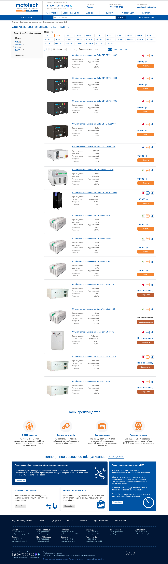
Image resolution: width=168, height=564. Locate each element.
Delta (17, 42)
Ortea (17, 47)
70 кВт (58, 40)
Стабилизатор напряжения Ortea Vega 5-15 (90, 238)
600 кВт (48, 43)
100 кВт (79, 40)
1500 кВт (90, 43)
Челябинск (65, 530)
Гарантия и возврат (106, 521)
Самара (64, 537)
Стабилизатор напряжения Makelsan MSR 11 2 (91, 284)
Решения (109, 13)
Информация (128, 13)
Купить (146, 65)
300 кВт (130, 40)
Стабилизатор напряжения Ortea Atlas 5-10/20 (91, 169)
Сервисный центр (71, 13)
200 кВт (110, 40)
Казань (14, 537)
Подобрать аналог (145, 322)
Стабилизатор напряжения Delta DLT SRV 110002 (93, 55)
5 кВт (68, 36)
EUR (120, 49)
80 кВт (68, 40)
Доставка (87, 521)
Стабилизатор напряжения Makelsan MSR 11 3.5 (92, 356)
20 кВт (99, 36)
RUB (110, 49)
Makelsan (19, 44)
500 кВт (150, 40)
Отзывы (44, 521)
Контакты (146, 13)
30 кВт (119, 36)
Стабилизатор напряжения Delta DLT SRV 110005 (93, 101)
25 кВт (109, 36)
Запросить (145, 294)
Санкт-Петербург (43, 530)
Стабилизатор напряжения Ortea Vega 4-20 (90, 215)
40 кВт (129, 36)
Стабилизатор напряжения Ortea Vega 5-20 (90, 261)
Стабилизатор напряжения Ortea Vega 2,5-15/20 (92, 309)
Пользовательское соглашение (76, 559)
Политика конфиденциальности (54, 559)
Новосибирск (115, 530)
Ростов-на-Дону (92, 537)
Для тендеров (126, 521)
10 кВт (78, 36)
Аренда (89, 13)
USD (115, 49)
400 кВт (140, 40)
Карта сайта (92, 559)
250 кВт (120, 40)
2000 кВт (100, 43)
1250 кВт (79, 43)
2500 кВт (110, 43)
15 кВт (89, 36)
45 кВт (139, 36)
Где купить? (59, 521)
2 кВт (58, 36)
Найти (121, 17)
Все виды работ (117, 457)
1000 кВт (69, 43)
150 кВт (99, 40)
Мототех (27, 7)
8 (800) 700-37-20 (57, 5)
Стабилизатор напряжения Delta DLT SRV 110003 (93, 78)
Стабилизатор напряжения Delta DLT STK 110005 (92, 124)
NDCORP (19, 50)
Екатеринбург (140, 530)
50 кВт (150, 36)
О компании (51, 13)
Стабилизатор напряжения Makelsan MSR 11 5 (91, 381)
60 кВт (48, 40)
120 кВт (89, 40)
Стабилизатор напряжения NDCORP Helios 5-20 (92, 147)
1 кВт (47, 36)
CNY (125, 49)
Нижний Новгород (43, 537)
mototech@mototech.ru (146, 7)
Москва (15, 530)
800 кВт (59, 43)
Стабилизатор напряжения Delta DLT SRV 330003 (93, 192)
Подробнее (20, 481)
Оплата (73, 521)
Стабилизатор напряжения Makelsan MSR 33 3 (91, 332)
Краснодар (90, 530)
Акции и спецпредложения (23, 521)
